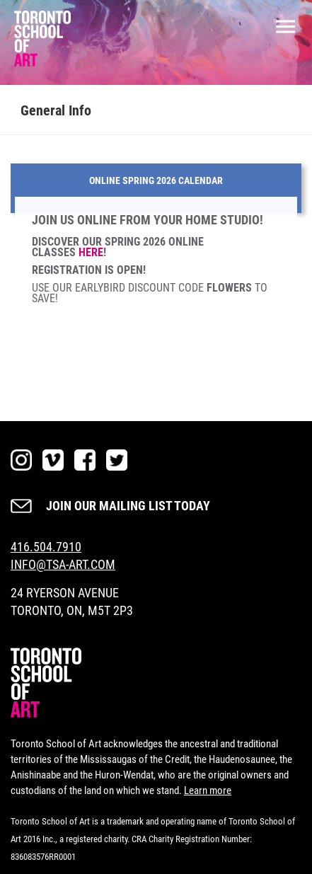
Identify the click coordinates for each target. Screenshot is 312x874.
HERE (91, 252)
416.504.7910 (46, 546)
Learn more (207, 790)
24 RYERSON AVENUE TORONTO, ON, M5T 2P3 (72, 601)
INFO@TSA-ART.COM (63, 564)
